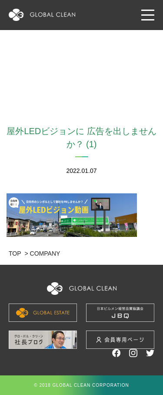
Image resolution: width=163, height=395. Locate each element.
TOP (15, 253)
